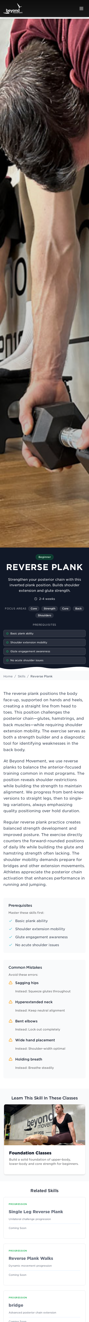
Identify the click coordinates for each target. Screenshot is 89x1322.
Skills (21, 676)
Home (8, 676)
